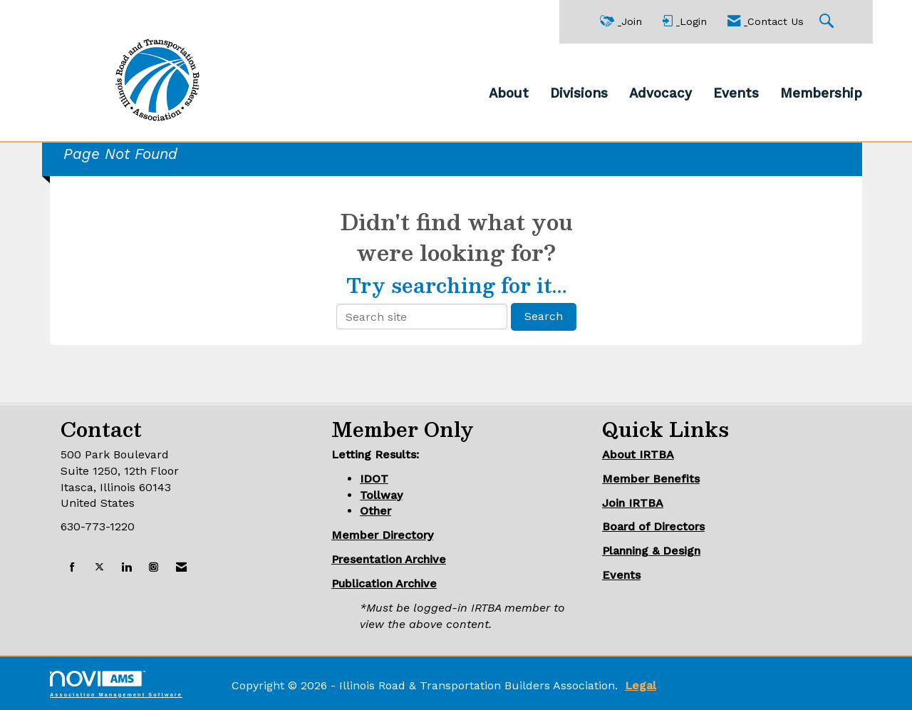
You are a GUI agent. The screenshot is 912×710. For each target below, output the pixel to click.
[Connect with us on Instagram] (153, 568)
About (509, 93)
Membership (821, 93)
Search (543, 316)
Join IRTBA (632, 503)
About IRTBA (638, 454)
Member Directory (382, 535)
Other (375, 511)
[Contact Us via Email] (181, 568)
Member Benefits (651, 478)
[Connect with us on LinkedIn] (126, 568)
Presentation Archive (388, 559)
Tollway (381, 495)
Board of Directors (653, 526)
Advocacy (660, 93)
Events (736, 93)
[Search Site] (828, 22)
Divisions (579, 93)
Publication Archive (384, 583)
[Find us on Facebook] (72, 568)
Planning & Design (651, 550)
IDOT (374, 478)
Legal (640, 685)
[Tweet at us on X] (99, 568)
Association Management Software (116, 684)
